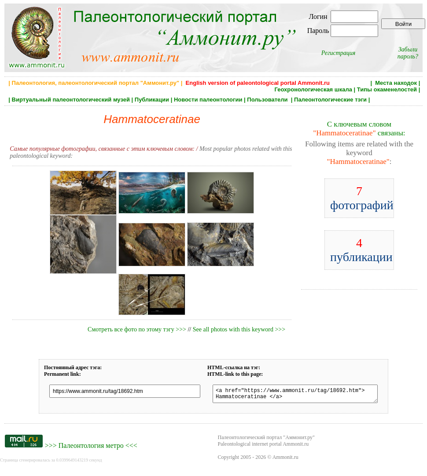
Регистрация (338, 53)
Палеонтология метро (91, 448)
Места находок (396, 83)
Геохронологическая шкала (313, 89)
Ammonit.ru (285, 460)
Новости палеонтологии (208, 99)
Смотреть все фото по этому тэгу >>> (137, 329)
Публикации (152, 99)
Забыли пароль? (408, 53)
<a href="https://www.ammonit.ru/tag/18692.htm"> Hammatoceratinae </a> (295, 395)
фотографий (362, 198)
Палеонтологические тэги (330, 99)
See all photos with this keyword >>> (239, 329)
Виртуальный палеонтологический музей (71, 99)
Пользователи (268, 99)
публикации (361, 250)
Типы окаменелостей (387, 89)
